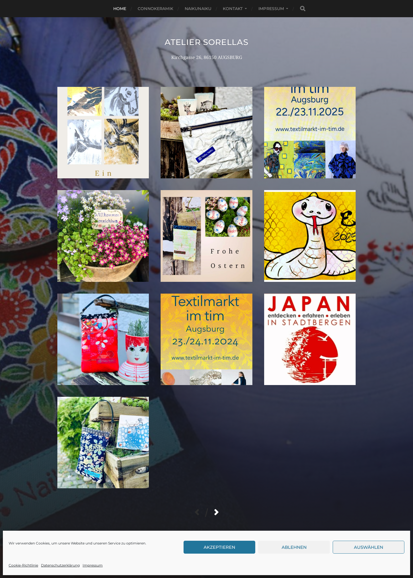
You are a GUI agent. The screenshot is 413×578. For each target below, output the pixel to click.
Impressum (93, 565)
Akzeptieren (219, 547)
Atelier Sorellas (206, 42)
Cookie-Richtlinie (23, 565)
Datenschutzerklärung (60, 565)
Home (119, 8)
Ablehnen (294, 547)
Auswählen (368, 547)
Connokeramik (155, 8)
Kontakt (233, 8)
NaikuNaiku (198, 8)
